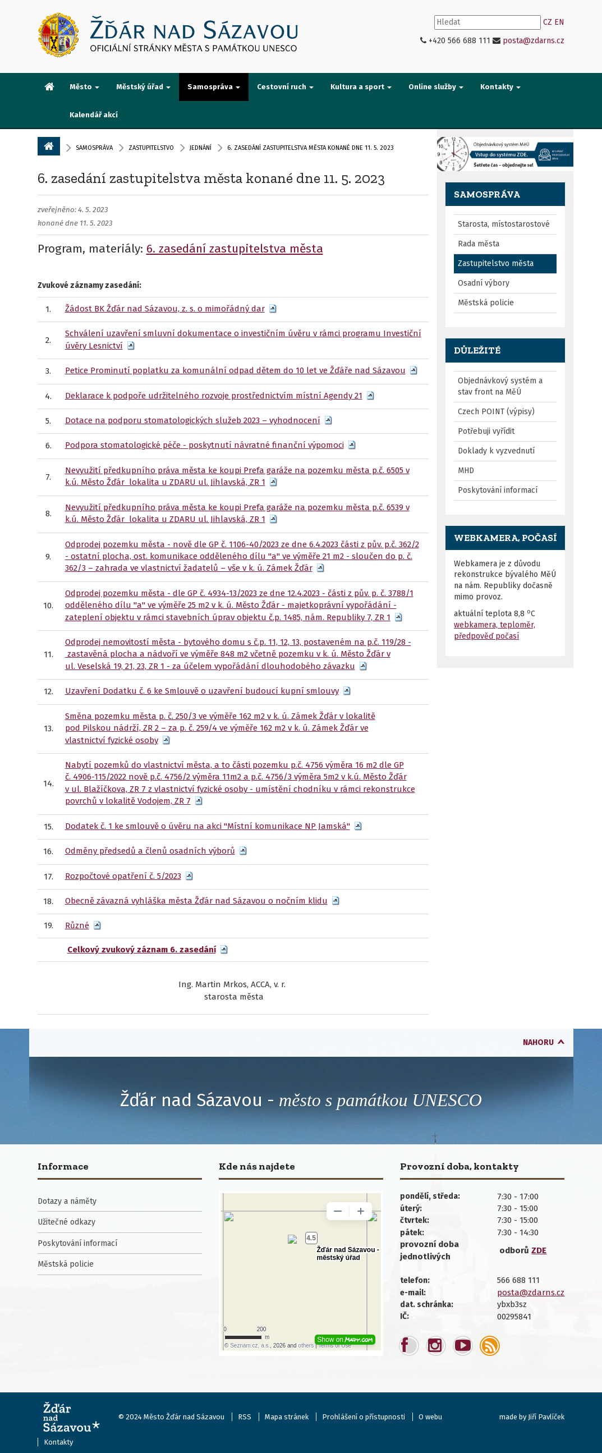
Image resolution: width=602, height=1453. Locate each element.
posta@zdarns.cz (533, 40)
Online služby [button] (435, 86)
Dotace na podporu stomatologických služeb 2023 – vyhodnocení (192, 420)
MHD (466, 470)
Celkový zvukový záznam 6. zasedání (141, 950)
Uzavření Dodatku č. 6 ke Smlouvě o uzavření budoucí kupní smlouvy (202, 691)
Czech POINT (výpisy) (496, 411)
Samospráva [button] (213, 86)
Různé (77, 925)
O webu (430, 1417)
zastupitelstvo (151, 148)
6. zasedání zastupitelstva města (234, 248)
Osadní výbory (483, 283)
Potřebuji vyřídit (486, 431)
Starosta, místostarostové (504, 224)
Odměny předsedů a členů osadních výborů (150, 851)
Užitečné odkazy (66, 1222)
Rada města (478, 244)
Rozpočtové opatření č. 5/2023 (123, 876)
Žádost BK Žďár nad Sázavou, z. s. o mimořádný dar (165, 309)
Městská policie (486, 303)
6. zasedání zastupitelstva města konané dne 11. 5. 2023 (211, 178)
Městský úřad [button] (143, 86)
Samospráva (94, 148)
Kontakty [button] (500, 86)
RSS (244, 1417)
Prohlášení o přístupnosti (363, 1417)
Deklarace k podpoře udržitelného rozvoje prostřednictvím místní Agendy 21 (213, 396)
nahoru (538, 1042)
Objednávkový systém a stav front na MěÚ (500, 386)
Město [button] (84, 86)
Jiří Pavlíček (546, 1417)
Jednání (201, 148)
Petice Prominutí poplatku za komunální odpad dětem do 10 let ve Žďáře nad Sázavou (235, 370)
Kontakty (58, 1442)
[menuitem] (49, 87)
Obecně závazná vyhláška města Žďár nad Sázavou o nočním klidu (196, 901)
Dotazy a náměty (67, 1201)
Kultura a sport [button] (361, 86)
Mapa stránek (287, 1417)
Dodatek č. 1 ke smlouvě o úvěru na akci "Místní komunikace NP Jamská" (207, 826)
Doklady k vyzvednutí (496, 451)
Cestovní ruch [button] (285, 86)
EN (559, 22)
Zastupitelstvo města (496, 263)
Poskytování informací (497, 490)
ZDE (538, 1250)
